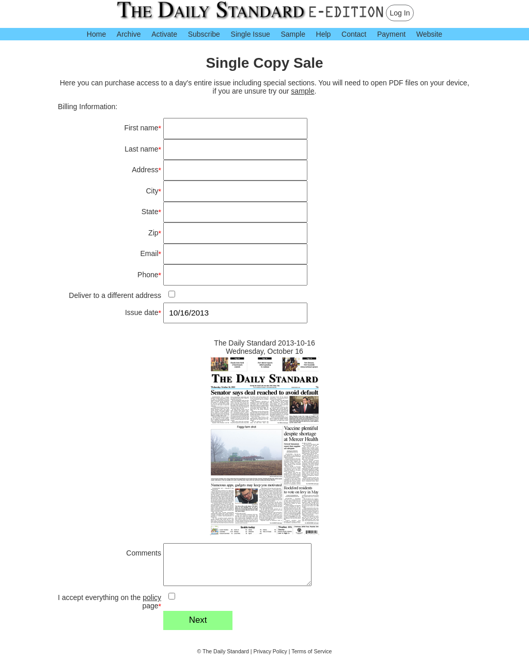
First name (142, 128)
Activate (164, 34)
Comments (143, 553)
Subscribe (204, 34)
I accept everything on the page (109, 601)
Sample (293, 34)
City (153, 191)
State (151, 211)
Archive (129, 34)
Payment (391, 34)
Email (151, 253)
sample (302, 91)
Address (146, 170)
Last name (143, 149)
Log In (400, 13)
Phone (149, 275)
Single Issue (250, 34)
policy (152, 597)
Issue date (143, 312)
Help (323, 34)
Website (429, 34)
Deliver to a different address (115, 295)
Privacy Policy (270, 651)
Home (96, 34)
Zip (154, 233)
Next (198, 620)
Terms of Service (311, 651)
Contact (353, 34)
